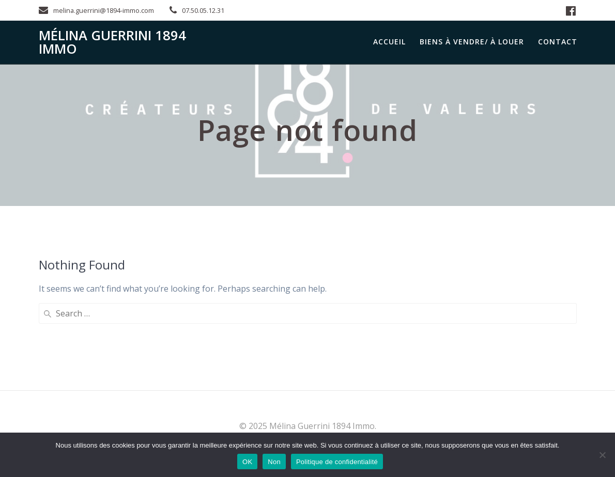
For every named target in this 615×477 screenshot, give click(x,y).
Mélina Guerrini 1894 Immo (112, 42)
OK (247, 462)
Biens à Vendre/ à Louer (472, 41)
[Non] (602, 455)
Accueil (389, 41)
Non (274, 462)
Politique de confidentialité (337, 462)
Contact (557, 41)
